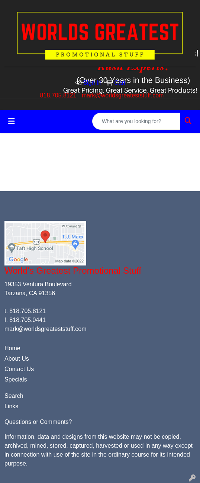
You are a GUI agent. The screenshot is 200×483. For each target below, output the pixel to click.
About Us (16, 358)
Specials (15, 379)
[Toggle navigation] (11, 121)
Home (12, 348)
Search (13, 396)
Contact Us (19, 369)
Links (11, 406)
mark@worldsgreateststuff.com (123, 95)
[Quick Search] (136, 121)
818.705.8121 (58, 95)
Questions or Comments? (38, 422)
